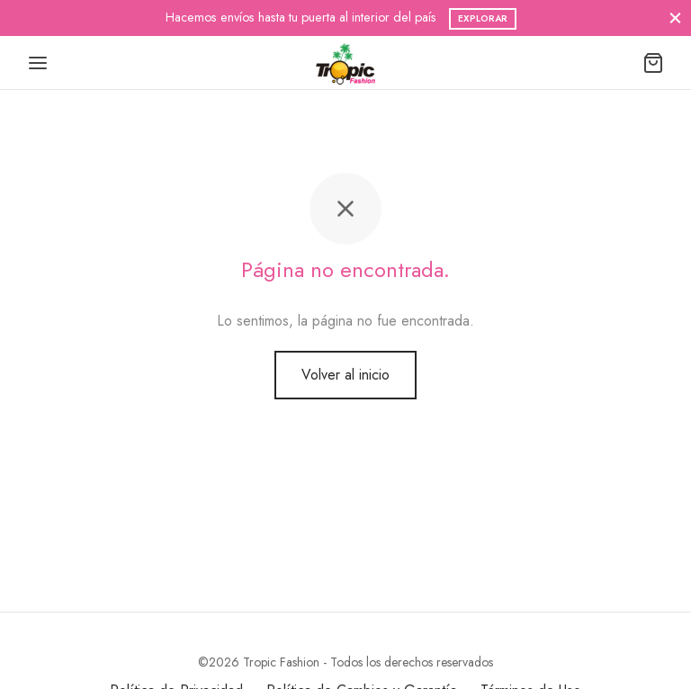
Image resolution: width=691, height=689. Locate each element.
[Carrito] (653, 63)
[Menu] (38, 63)
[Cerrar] (675, 17)
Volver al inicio (345, 374)
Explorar (482, 18)
